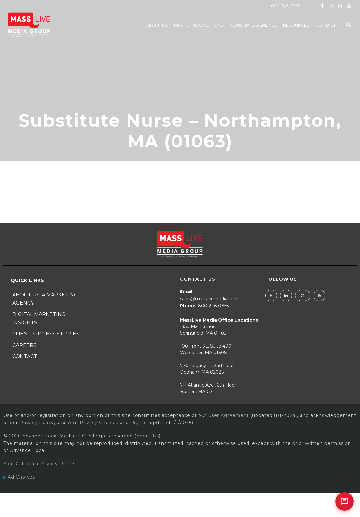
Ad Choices (19, 477)
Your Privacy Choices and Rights (107, 422)
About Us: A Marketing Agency (45, 299)
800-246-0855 (285, 5)
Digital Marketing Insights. (39, 318)
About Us (157, 25)
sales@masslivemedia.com (209, 298)
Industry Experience (253, 25)
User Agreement (228, 415)
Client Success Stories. (46, 334)
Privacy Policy (37, 422)
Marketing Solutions (198, 25)
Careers (24, 345)
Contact (325, 25)
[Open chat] (344, 501)
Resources (296, 25)
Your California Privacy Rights (39, 464)
